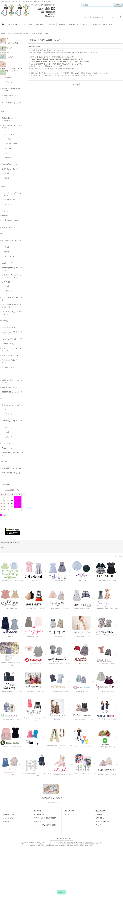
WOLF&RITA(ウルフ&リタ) (11, 468)
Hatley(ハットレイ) (9, 216)
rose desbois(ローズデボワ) (11, 387)
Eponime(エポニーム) (9, 164)
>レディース (8, 82)
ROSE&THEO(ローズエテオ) (12, 392)
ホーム (5, 811)
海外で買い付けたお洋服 (9, 43)
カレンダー (37, 821)
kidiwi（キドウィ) (8, 263)
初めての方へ (38, 811)
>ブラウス (7, 409)
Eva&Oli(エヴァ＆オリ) (10, 169)
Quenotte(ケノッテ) (9, 367)
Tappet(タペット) (8, 448)
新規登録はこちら (98, 17)
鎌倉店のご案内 (69, 811)
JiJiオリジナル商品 (6, 57)
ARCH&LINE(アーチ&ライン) (12, 103)
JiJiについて (68, 814)
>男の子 (6, 173)
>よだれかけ (8, 158)
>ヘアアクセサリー (10, 134)
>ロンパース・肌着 (10, 144)
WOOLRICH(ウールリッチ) (11, 473)
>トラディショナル (10, 414)
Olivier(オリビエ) (8, 344)
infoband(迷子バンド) (9, 227)
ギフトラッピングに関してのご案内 (45, 818)
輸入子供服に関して (40, 814)
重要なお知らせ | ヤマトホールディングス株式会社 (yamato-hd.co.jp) (54, 68)
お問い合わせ (100, 818)
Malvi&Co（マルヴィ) (9, 327)
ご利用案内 (99, 814)
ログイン (86, 17)
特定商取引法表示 (101, 811)
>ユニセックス (9, 256)
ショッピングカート (9, 818)
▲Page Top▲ (61, 892)
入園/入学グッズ (6, 48)
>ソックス (7, 139)
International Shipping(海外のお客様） (45, 825)
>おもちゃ (7, 153)
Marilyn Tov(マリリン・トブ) (12, 339)
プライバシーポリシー (102, 821)
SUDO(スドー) (7, 428)
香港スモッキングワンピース (12, 405)
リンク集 (98, 825)
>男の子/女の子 (9, 77)
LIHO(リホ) (6, 282)
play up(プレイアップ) (10, 355)
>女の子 (6, 178)
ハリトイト (6, 211)
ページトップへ (117, 556)
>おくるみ (7, 148)
